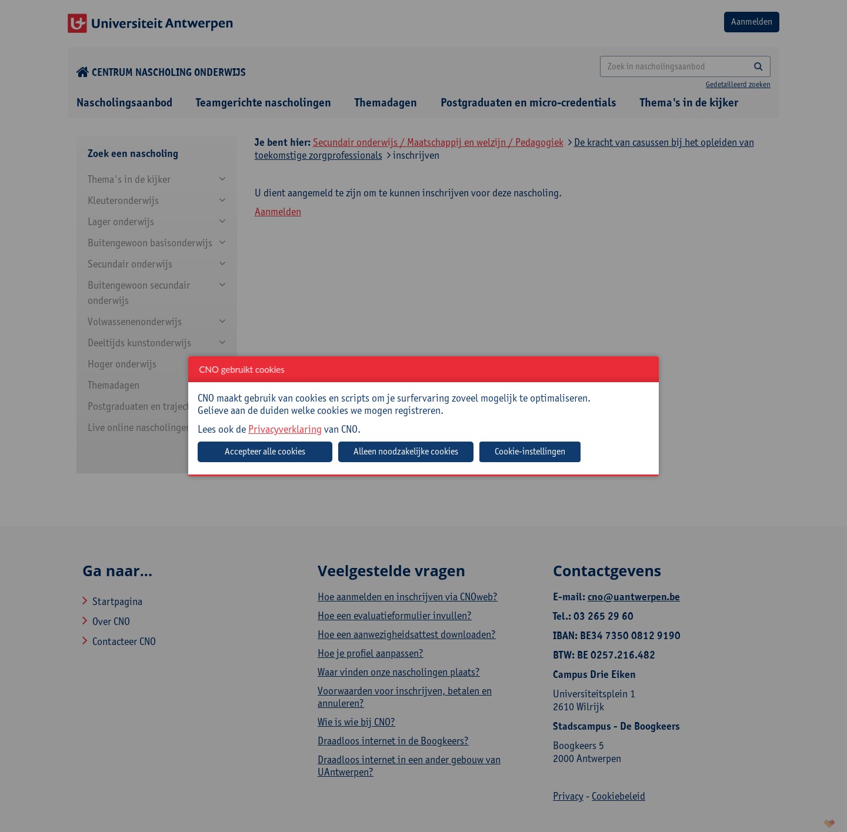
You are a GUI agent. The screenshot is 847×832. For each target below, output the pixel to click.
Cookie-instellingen (530, 451)
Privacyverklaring (285, 429)
